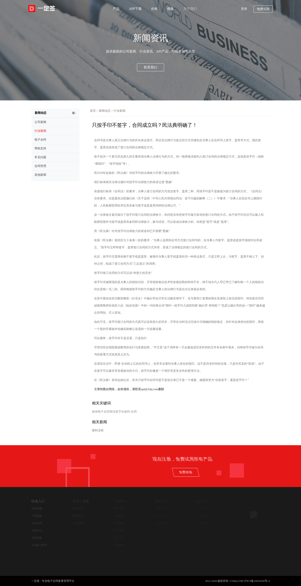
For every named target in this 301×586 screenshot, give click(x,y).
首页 (93, 110)
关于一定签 (81, 501)
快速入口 (38, 501)
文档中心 (36, 530)
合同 (134, 411)
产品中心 (120, 501)
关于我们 (190, 8)
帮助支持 (160, 508)
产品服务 (36, 515)
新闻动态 (105, 110)
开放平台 (119, 537)
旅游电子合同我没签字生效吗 (111, 411)
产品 (116, 8)
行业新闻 (119, 110)
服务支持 (161, 501)
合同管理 (119, 515)
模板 (170, 8)
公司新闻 (201, 515)
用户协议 (160, 515)
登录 (244, 8)
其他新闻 (201, 523)
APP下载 (135, 8)
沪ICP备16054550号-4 (257, 580)
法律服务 (119, 545)
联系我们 (150, 67)
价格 (154, 8)
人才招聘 (78, 523)
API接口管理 (39, 545)
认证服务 (119, 530)
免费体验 (250, 472)
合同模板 (36, 537)
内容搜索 (36, 508)
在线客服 (160, 523)
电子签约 (119, 508)
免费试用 (263, 9)
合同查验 (119, 523)
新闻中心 (201, 508)
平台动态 (36, 523)
